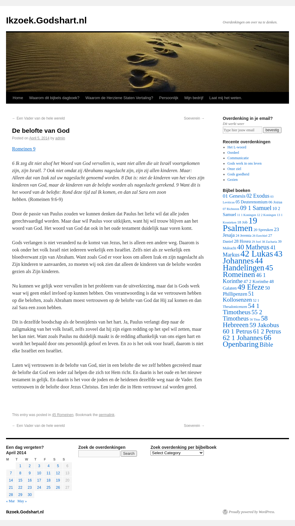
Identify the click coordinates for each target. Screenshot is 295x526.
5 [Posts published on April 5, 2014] (58, 466)
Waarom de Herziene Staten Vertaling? (119, 98)
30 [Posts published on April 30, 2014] (30, 495)
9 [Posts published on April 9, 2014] (30, 473)
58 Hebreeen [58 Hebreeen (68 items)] (245, 322)
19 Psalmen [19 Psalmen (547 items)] (240, 224)
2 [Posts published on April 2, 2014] (30, 466)
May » (22, 501)
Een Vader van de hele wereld (38, 118)
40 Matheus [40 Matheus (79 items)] (253, 247)
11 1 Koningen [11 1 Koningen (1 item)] (246, 215)
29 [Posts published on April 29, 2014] (20, 495)
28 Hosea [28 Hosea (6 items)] (242, 241)
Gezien (233, 180)
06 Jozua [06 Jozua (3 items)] (275, 202)
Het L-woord (237, 147)
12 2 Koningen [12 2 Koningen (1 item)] (266, 215)
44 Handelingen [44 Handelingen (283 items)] (243, 264)
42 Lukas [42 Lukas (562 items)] (257, 253)
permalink (106, 415)
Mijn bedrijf (193, 98)
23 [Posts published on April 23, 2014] (30, 487)
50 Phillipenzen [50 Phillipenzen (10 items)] (246, 291)
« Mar (10, 501)
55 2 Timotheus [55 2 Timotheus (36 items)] (242, 315)
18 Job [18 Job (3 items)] (242, 222)
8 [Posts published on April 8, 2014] (20, 473)
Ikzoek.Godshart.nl (46, 20)
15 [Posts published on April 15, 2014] (20, 480)
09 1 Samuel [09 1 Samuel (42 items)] (256, 207)
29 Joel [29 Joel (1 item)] (256, 241)
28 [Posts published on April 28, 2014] (11, 495)
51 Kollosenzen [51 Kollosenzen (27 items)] (238, 296)
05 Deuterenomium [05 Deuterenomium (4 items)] (252, 202)
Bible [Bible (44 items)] (266, 344)
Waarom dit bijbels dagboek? (54, 98)
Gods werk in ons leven (245, 163)
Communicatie (238, 158)
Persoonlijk (169, 98)
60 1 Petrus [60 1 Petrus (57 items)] (237, 331)
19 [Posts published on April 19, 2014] (58, 480)
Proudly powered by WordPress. (252, 512)
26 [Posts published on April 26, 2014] (58, 487)
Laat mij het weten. (225, 98)
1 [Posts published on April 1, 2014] (20, 466)
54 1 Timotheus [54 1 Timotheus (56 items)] (241, 309)
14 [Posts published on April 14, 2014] (11, 480)
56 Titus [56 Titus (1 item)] (255, 319)
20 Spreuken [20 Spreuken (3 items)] (263, 229)
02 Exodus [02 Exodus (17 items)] (258, 196)
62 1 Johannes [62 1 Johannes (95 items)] (243, 338)
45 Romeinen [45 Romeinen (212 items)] (248, 271)
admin (60, 138)
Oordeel (233, 153)
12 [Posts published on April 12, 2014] (58, 473)
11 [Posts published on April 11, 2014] (49, 473)
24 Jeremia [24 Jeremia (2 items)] (243, 235)
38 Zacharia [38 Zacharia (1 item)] (269, 241)
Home (18, 98)
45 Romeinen (62, 415)
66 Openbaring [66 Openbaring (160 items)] (247, 340)
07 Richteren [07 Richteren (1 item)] (231, 209)
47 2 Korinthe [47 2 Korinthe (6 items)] (256, 281)
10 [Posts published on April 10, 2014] (39, 473)
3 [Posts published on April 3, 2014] (39, 466)
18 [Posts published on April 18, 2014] (49, 480)
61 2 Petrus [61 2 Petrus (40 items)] (267, 331)
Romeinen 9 (24, 148)
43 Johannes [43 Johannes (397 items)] (252, 257)
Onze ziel (234, 169)
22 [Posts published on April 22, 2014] (20, 487)
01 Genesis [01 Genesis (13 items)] (234, 196)
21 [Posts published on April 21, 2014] (11, 487)
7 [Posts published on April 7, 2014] (11, 473)
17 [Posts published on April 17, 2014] (39, 480)
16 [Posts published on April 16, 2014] (30, 480)
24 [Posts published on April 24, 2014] (39, 487)
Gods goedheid (238, 174)
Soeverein (194, 118)
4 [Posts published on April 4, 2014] (49, 466)
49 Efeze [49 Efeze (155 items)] (251, 287)
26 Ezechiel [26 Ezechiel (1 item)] (259, 235)
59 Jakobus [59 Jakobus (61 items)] (264, 325)
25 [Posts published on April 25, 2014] (49, 487)
